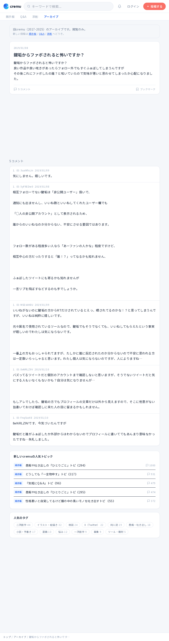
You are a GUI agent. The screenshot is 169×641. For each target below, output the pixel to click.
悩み (62, 531)
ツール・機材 (117, 531)
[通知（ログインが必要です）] (119, 6)
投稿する (154, 6)
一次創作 (80, 531)
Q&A (23, 17)
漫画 (46, 531)
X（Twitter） (93, 524)
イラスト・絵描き (49, 524)
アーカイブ (51, 17)
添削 (35, 17)
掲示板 (10, 17)
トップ (7, 637)
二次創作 (23, 524)
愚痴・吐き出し (139, 524)
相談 (72, 524)
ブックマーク (146, 89)
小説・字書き (26, 531)
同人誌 (116, 524)
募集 (97, 531)
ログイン (133, 6)
